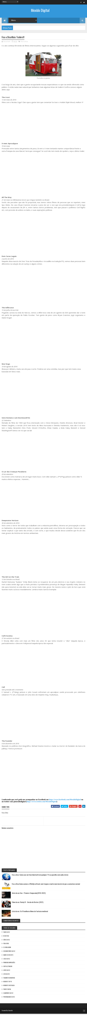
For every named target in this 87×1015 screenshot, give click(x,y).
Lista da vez (6, 975)
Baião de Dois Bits (8, 956)
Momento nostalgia (8, 987)
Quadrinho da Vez (8, 994)
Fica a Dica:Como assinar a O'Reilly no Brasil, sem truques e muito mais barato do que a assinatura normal (46, 885)
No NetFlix (6, 937)
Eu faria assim (7, 949)
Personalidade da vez (9, 998)
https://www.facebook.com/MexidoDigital (65, 801)
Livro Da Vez (6, 971)
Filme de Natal (7, 990)
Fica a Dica (24, 43)
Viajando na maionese (9, 979)
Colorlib (10, 1012)
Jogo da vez (6, 960)
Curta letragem (7, 968)
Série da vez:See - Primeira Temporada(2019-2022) (29, 894)
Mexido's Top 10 (7, 983)
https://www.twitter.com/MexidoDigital (42, 803)
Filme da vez (6, 933)
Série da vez (6, 941)
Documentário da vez (9, 952)
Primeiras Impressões (9, 964)
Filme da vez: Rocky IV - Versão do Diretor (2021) (27, 903)
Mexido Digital (40, 10)
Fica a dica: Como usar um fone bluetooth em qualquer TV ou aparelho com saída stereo (40, 876)
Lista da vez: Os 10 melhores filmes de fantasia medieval (30, 912)
